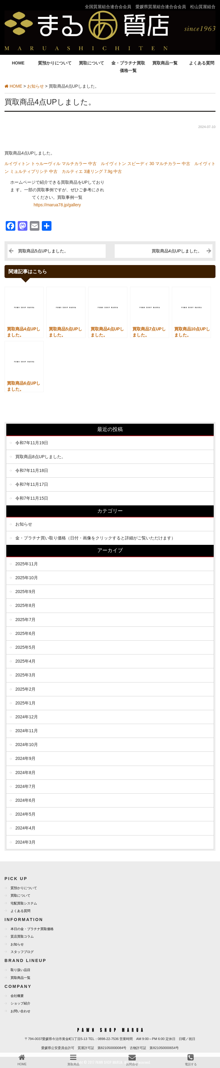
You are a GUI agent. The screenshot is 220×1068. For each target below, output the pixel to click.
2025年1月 (25, 703)
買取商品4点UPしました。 (177, 250)
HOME (18, 63)
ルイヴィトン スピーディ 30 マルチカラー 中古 (145, 163)
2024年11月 (26, 730)
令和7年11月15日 (31, 498)
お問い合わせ (20, 1011)
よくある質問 (201, 63)
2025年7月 (25, 619)
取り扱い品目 (20, 970)
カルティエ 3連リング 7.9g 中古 (92, 171)
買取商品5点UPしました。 (43, 250)
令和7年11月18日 (31, 470)
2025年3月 (25, 675)
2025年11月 (26, 563)
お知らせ (23, 524)
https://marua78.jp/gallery (57, 204)
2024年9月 (25, 758)
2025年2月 (25, 689)
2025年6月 (25, 633)
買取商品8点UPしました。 (40, 456)
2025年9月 (25, 591)
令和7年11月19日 (31, 442)
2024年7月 (25, 786)
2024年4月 (25, 828)
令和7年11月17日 (31, 484)
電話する (191, 1060)
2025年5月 (25, 647)
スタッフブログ (22, 952)
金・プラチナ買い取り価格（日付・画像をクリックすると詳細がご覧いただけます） (95, 538)
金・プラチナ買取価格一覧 (128, 67)
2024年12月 (26, 716)
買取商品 (73, 1060)
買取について (91, 63)
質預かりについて (55, 63)
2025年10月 (26, 577)
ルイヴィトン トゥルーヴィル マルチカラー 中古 (51, 163)
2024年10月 (26, 744)
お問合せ (132, 1060)
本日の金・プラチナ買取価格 (32, 929)
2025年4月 (25, 661)
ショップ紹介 (20, 1003)
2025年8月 (25, 605)
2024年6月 (25, 800)
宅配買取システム (24, 903)
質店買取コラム (22, 936)
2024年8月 (25, 772)
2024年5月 (25, 814)
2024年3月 (25, 842)
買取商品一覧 (165, 63)
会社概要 (17, 996)
